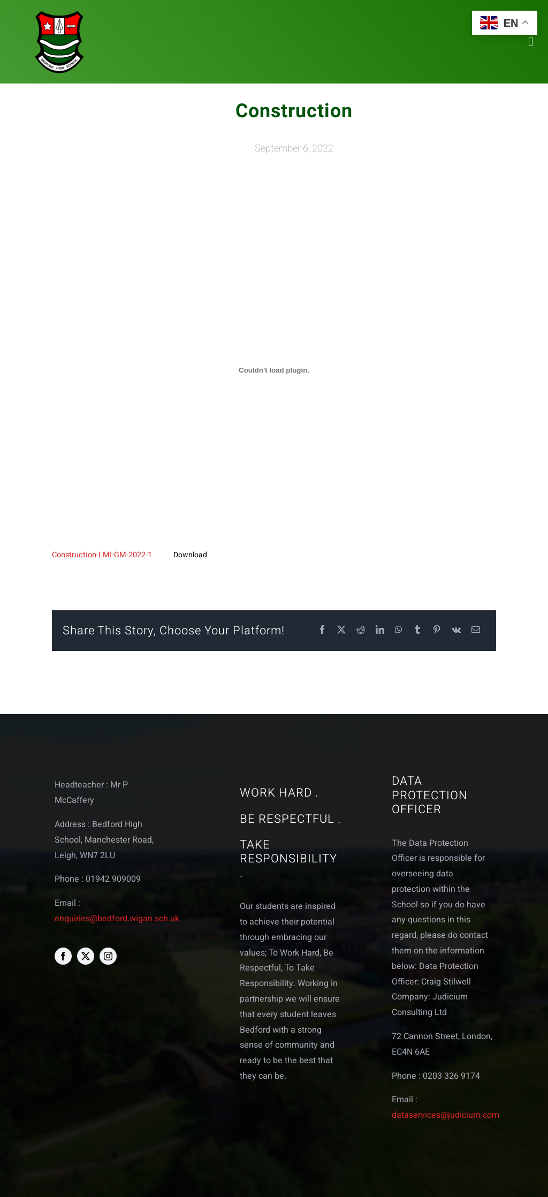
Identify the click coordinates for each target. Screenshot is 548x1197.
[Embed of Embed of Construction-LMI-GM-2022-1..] (274, 370)
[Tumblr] (417, 630)
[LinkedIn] (380, 630)
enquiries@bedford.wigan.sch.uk (117, 918)
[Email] (475, 630)
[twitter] (85, 956)
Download (190, 554)
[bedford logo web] (59, 12)
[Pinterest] (436, 630)
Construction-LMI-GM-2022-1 (102, 554)
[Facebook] (322, 630)
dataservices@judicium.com (445, 1115)
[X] (341, 630)
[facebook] (63, 956)
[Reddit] (360, 630)
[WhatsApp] (399, 630)
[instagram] (108, 956)
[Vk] (456, 630)
